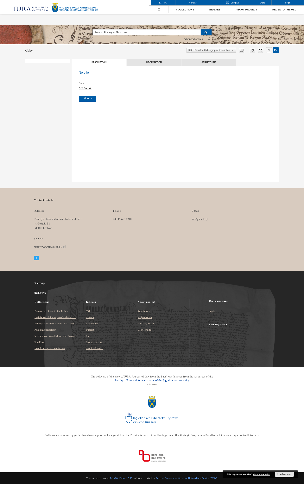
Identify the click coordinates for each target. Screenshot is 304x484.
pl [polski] (165, 2)
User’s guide (144, 329)
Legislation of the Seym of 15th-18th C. (55, 317)
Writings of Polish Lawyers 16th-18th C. (55, 323)
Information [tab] (154, 62)
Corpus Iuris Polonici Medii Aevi (51, 311)
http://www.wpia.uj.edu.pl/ (50, 246)
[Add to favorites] (252, 50)
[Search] (206, 32)
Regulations (144, 311)
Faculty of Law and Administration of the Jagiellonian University (152, 380)
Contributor (92, 323)
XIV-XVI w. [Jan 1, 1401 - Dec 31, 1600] (85, 87)
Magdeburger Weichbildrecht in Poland (55, 335)
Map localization (94, 348)
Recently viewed (284, 9)
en (275, 50)
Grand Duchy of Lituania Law (50, 348)
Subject (90, 329)
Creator (90, 317)
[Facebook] (36, 258)
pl (269, 50)
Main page (40, 292)
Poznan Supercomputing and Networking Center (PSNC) (187, 478)
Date (88, 335)
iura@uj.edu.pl (200, 219)
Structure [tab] (208, 62)
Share (262, 3)
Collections (185, 9)
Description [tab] (99, 62)
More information (261, 474)
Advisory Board (146, 323)
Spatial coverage (94, 342)
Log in (212, 311)
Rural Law (40, 342)
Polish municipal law (45, 329)
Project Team (145, 317)
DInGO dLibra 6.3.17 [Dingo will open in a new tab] (121, 478)
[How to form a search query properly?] (209, 39)
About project (246, 9)
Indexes (214, 9)
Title (88, 311)
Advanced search (193, 39)
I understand (284, 474)
